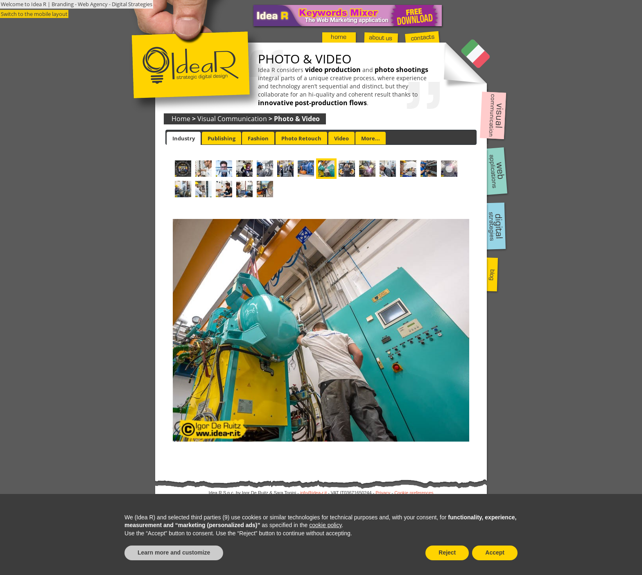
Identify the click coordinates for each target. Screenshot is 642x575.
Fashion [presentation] (258, 138)
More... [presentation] (370, 138)
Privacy (382, 492)
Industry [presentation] (183, 138)
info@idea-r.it (313, 492)
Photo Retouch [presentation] (301, 138)
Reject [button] (447, 552)
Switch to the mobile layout (34, 14)
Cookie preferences (413, 492)
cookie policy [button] (325, 525)
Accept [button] (494, 552)
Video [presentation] (341, 138)
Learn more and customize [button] (174, 552)
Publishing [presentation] (221, 138)
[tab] (184, 138)
